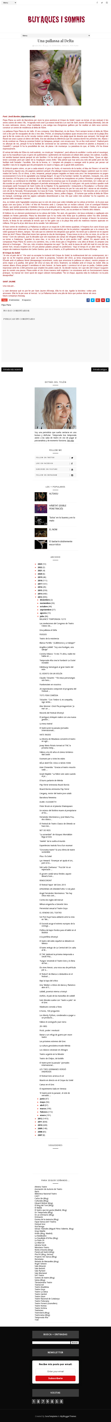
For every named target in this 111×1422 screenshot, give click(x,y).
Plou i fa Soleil (46, 856)
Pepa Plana (74, 46)
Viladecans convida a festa (51, 1007)
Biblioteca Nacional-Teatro (46, 1194)
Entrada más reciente (12, 369)
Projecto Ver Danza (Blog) (46, 1257)
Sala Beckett (40, 1268)
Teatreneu (39, 1310)
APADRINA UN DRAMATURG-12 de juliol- (57, 889)
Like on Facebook (56, 464)
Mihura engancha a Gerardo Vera (54, 904)
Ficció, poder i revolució (49, 1030)
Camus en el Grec (47, 1084)
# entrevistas (14, 300)
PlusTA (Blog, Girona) (44, 1254)
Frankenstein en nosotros (50, 684)
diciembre (45, 600)
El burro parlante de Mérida (51, 780)
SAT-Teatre (39, 1275)
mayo (43, 1102)
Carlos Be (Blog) (41, 1198)
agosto (43, 613)
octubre (44, 606)
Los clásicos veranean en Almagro (54, 1050)
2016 (40, 587)
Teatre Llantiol (41, 1294)
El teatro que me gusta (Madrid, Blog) (51, 1210)
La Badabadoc (41, 1236)
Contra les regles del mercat (51, 900)
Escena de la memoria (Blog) (47, 1219)
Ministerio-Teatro (42, 1247)
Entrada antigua (100, 369)
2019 (40, 577)
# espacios (26, 300)
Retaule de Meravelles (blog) (47, 1261)
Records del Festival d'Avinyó (52, 713)
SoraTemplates (51, 1416)
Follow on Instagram (56, 475)
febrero (44, 1112)
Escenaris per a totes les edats (52, 759)
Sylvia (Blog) (40, 1280)
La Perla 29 (39, 1240)
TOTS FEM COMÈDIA (49, 695)
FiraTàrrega (39, 1226)
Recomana (39, 1259)
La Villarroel (39, 1243)
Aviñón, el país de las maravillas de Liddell (57, 996)
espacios (65, 46)
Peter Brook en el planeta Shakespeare (56, 806)
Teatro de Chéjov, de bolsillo (52, 1058)
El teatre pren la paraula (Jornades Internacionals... (54, 729)
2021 (40, 570)
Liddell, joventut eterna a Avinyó (53, 991)
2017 (40, 584)
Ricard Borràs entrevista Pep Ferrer (54, 789)
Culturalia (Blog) (41, 1201)
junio (42, 1099)
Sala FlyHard (40, 1271)
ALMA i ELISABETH (48, 802)
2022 (40, 567)
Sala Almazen (40, 1266)
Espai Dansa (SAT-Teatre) (45, 1222)
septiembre (46, 610)
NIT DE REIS (45, 830)
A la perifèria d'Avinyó (49, 937)
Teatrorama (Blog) (42, 1315)
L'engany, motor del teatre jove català (55, 793)
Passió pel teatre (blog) (44, 1252)
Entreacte (39, 1217)
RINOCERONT (46, 880)
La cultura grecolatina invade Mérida (55, 1046)
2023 (40, 564)
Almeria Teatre (41, 1187)
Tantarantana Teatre (43, 1282)
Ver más (70, 440)
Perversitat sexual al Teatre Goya (53, 908)
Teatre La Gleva (41, 1292)
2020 (40, 574)
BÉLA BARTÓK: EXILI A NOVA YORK (55, 763)
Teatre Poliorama (42, 1301)
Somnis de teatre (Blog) (45, 1278)
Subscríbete (55, 1378)
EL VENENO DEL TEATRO (51, 913)
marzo (43, 1108)
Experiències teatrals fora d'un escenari (56, 845)
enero (43, 1115)
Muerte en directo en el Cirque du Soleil (56, 1080)
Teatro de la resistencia (49, 638)
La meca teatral (46, 724)
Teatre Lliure (40, 1296)
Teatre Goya (40, 1289)
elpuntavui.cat (27, 116)
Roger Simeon (41, 1264)
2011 (40, 1122)
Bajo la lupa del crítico (49, 981)
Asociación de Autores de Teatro (48, 1189)
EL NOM (53, 529)
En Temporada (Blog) (44, 1212)
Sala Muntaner (41, 1273)
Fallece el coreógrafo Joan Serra (53, 1022)
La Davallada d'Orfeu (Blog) (46, 1238)
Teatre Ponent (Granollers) (46, 1303)
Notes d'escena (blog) (44, 1250)
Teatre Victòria (41, 1308)
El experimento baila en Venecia (53, 1089)
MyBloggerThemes (68, 1416)
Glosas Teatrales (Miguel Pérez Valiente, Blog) (54, 1229)
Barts (37, 1191)
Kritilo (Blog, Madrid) (43, 1233)
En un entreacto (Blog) (44, 1215)
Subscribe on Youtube (56, 469)
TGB (37, 1320)
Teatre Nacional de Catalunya (47, 1299)
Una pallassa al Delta (48, 630)
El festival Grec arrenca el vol (52, 1076)
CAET (37, 1196)
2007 (40, 1135)
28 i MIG (43, 1026)
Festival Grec (40, 1224)
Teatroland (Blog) (42, 1313)
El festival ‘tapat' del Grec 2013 (53, 885)
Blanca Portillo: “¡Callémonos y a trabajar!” (57, 643)
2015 (40, 590)
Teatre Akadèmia (42, 1287)
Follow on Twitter (56, 458)
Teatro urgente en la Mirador (52, 1054)
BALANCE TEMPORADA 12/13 (53, 619)
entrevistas (56, 46)
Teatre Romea (40, 1306)
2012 (40, 1118)
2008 (40, 1132)
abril (42, 1105)
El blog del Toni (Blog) (44, 1205)
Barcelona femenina (48, 797)
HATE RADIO (45, 735)
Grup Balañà (40, 1231)
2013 (40, 597)
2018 (40, 580)
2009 (40, 1128)
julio (42, 616)
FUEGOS (43, 634)
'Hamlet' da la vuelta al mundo (52, 841)
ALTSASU (53, 493)
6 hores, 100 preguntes (50, 1011)
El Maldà (38, 1208)
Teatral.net (39, 1285)
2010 (40, 1125)
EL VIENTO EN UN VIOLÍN (51, 673)
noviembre (45, 603)
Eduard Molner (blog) (44, 1203)
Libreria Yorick (40, 1245)
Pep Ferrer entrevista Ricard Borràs (54, 785)
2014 (40, 594)
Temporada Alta (41, 1317)
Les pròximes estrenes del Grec (53, 1041)
